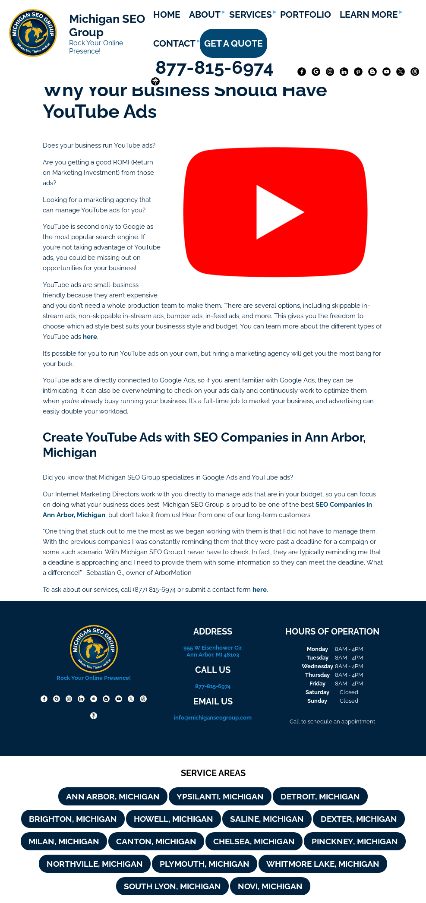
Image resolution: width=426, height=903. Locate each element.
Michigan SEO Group (107, 25)
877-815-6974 (216, 67)
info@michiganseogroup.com (213, 717)
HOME (166, 14)
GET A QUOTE (233, 43)
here (90, 336)
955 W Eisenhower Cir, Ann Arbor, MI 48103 (213, 651)
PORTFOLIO (305, 14)
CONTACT (174, 43)
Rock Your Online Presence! (96, 47)
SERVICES (250, 14)
